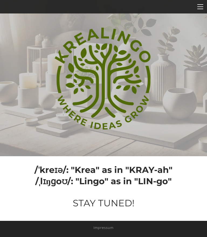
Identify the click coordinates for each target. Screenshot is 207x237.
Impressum (103, 227)
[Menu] (200, 6)
